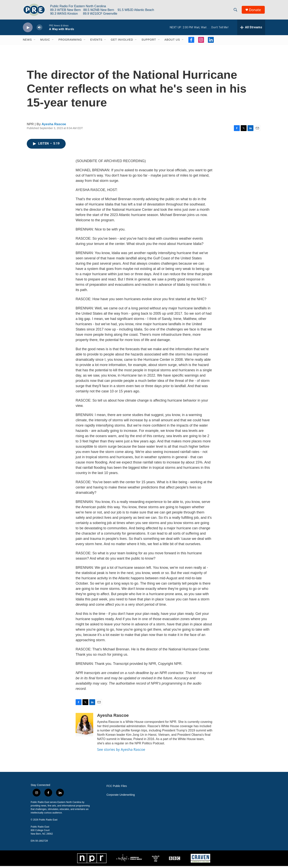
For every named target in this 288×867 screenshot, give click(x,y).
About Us (172, 40)
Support (148, 40)
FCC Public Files (116, 787)
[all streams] (251, 28)
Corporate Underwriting (120, 795)
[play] (28, 28)
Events (96, 40)
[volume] (39, 28)
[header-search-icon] (235, 10)
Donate (255, 10)
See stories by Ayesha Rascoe (121, 750)
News (27, 40)
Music (45, 40)
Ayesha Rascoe (54, 125)
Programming (70, 40)
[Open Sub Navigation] (34, 40)
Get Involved (122, 40)
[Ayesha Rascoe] (84, 725)
